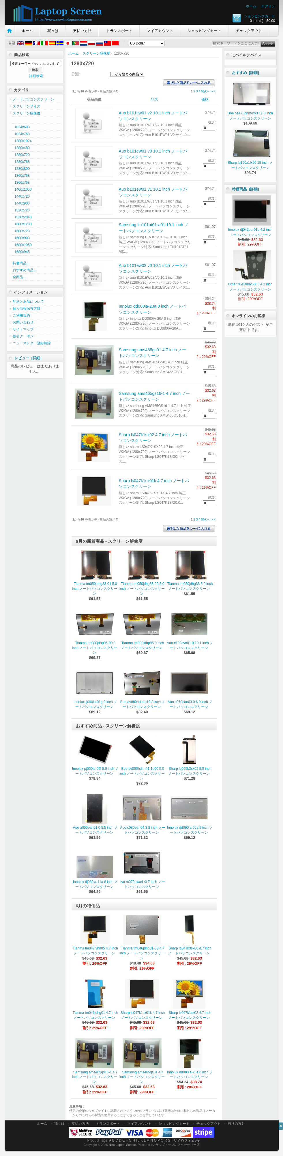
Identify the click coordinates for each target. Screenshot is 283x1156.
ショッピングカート (259, 16)
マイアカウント (160, 31)
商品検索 (21, 55)
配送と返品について (28, 302)
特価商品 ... (21, 263)
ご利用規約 (21, 315)
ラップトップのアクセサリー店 (177, 1144)
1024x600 (21, 127)
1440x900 (21, 203)
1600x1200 (22, 224)
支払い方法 (82, 31)
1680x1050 (22, 245)
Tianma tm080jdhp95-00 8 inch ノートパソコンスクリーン (94, 648)
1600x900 (21, 238)
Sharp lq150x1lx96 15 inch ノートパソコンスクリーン (250, 162)
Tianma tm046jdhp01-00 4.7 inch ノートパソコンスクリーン (142, 953)
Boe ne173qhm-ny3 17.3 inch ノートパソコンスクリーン (250, 113)
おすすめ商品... (24, 270)
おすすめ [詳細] (245, 72)
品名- (155, 99)
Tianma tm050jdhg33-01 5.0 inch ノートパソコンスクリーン (94, 589)
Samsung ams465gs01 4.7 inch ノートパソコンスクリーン (142, 1077)
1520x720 (21, 210)
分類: (75, 74)
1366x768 (21, 183)
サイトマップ (23, 329)
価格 (205, 99)
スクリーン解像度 (96, 53)
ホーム (251, 6)
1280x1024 (22, 141)
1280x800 (21, 169)
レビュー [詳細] (28, 358)
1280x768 (21, 162)
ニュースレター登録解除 (32, 343)
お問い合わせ (23, 322)
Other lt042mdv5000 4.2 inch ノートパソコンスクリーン (250, 284)
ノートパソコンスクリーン (33, 99)
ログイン (268, 6)
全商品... (19, 277)
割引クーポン (23, 336)
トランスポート (119, 31)
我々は (53, 31)
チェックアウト (249, 31)
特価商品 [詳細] (245, 189)
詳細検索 (36, 76)
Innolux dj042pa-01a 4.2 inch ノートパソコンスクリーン (250, 229)
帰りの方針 (236, 1124)
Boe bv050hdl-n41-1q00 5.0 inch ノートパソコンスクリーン (142, 773)
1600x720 (21, 231)
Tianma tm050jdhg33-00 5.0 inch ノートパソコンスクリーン (142, 589)
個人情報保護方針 (26, 308)
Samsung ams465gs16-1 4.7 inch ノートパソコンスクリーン (94, 1077)
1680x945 (21, 252)
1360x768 (21, 176)
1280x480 (21, 148)
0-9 (197, 1140)
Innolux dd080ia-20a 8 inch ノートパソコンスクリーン (190, 1074)
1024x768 (21, 134)
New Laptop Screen (122, 1144)
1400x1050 (22, 189)
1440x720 (21, 196)
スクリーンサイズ (26, 106)
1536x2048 (22, 217)
